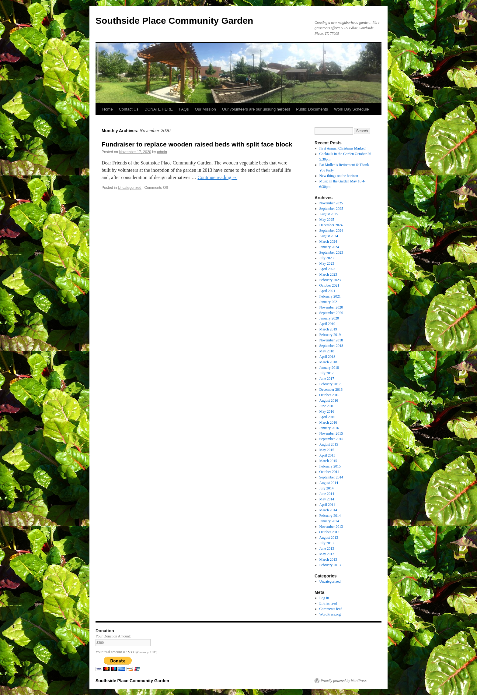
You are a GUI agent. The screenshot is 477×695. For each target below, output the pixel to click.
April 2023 (327, 269)
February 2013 (330, 565)
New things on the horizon (338, 176)
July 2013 (326, 543)
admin (162, 152)
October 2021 (329, 285)
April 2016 (327, 417)
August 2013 (328, 537)
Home (107, 109)
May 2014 (326, 499)
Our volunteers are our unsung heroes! (256, 109)
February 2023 (330, 280)
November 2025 (331, 203)
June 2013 (326, 548)
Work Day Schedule (351, 109)
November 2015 (331, 433)
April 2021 (327, 291)
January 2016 (329, 428)
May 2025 (326, 219)
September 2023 (331, 252)
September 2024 (331, 230)
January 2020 (329, 318)
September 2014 (331, 477)
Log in (324, 598)
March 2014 (328, 510)
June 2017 (326, 378)
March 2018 (328, 362)
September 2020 (331, 313)
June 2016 (326, 406)
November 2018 (331, 340)
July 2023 (326, 258)
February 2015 (330, 466)
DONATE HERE (158, 109)
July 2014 (326, 488)
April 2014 (327, 505)
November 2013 (331, 526)
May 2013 (326, 554)
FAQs (184, 109)
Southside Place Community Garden (174, 21)
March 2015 (328, 461)
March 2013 (328, 559)
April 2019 (327, 324)
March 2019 (328, 329)
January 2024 (329, 247)
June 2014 (326, 494)
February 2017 (330, 384)
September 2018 (331, 346)
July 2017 (326, 373)
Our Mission (205, 109)
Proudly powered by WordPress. (344, 681)
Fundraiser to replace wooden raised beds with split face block (197, 144)
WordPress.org (330, 614)
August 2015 (328, 444)
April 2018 (327, 357)
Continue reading (217, 177)
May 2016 (326, 411)
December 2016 (331, 389)
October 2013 (329, 532)
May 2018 (326, 351)
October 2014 (329, 472)
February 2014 (330, 515)
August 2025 (328, 214)
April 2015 (327, 455)
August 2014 (328, 483)
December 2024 (331, 225)
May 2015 (326, 450)
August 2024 (328, 236)
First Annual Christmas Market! (342, 148)
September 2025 (331, 208)
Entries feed (328, 603)
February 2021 (330, 296)
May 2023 (326, 263)
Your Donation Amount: (113, 636)
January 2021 (329, 302)
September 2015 (331, 439)
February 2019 (330, 335)
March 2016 (328, 422)
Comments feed (331, 609)
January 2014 (329, 521)
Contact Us (128, 109)
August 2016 (328, 400)
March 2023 (328, 274)
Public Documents (312, 109)
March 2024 (328, 241)
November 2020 (331, 307)
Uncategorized (129, 187)
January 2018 (329, 367)
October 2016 (329, 395)
